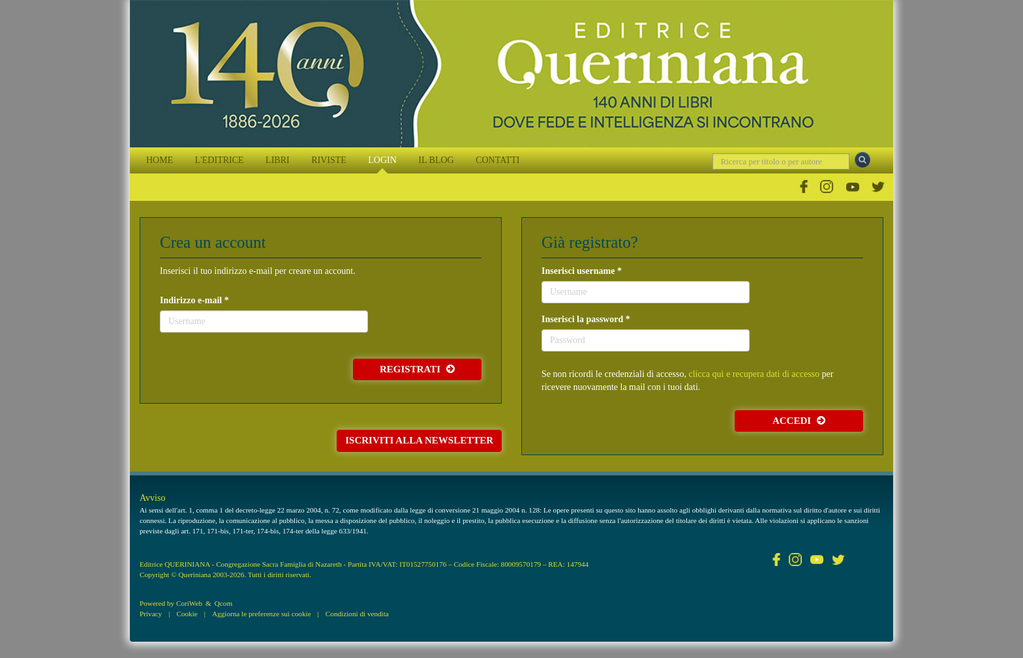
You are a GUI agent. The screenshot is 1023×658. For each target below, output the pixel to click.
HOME (159, 160)
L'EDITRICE (219, 160)
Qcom (223, 603)
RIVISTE (328, 160)
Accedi (798, 420)
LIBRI (278, 160)
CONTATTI (497, 160)
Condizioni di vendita (357, 614)
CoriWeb (189, 603)
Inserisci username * (582, 271)
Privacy (151, 614)
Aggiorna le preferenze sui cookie (261, 614)
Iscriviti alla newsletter (419, 440)
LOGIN (382, 160)
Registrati (417, 369)
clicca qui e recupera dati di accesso (753, 374)
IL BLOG (435, 160)
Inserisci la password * (586, 319)
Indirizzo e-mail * (194, 300)
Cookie (186, 614)
